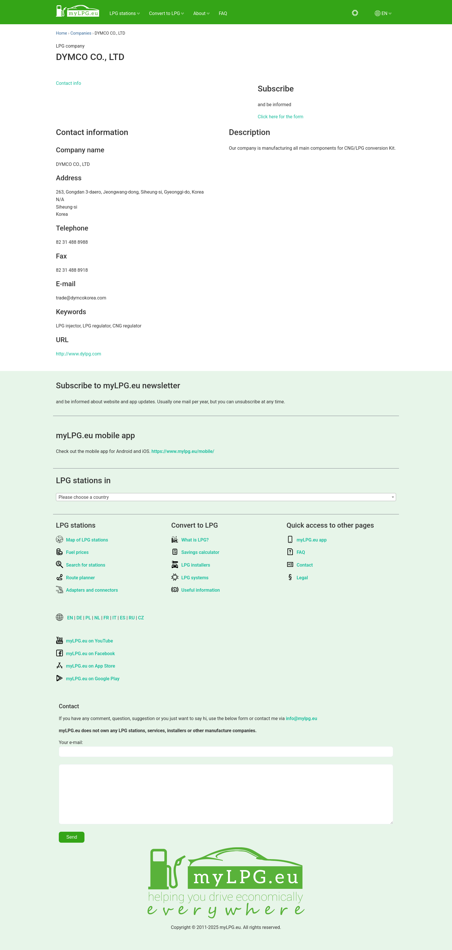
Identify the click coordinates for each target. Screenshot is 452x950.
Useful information (195, 590)
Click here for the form (280, 116)
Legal (297, 577)
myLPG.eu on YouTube (84, 641)
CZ (141, 618)
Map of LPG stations (82, 540)
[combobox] (226, 497)
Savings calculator (195, 552)
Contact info (68, 83)
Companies (80, 33)
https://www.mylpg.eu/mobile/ (183, 451)
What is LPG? (190, 540)
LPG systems (189, 577)
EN (70, 618)
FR (106, 618)
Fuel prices (72, 552)
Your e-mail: (71, 742)
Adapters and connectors (87, 590)
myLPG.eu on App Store (85, 666)
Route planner (75, 577)
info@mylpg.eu (301, 718)
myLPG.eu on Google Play (87, 678)
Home (61, 33)
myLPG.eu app (307, 540)
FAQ (223, 13)
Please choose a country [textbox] (84, 497)
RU (132, 618)
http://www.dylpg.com (78, 354)
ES (122, 618)
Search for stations (80, 565)
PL (88, 618)
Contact (300, 565)
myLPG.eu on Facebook (85, 653)
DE (79, 618)
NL (97, 618)
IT (114, 618)
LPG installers (190, 565)
